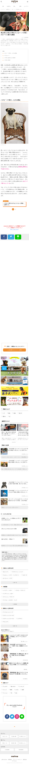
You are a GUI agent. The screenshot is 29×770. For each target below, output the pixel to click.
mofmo (14, 1)
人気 (3, 6)
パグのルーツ (6, 56)
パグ (3, 413)
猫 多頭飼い (21, 749)
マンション (5, 693)
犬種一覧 (14, 582)
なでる (16, 689)
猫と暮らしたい (22, 743)
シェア (4, 237)
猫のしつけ (5, 743)
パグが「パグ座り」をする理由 (10, 53)
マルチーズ (24, 575)
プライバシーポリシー (17, 759)
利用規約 (10, 759)
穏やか (4, 416)
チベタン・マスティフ (19, 590)
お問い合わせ (4, 759)
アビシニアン (5, 621)
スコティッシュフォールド (8, 615)
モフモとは (14, 760)
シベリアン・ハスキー (7, 590)
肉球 (22, 689)
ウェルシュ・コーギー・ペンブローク (10, 575)
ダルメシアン (5, 572)
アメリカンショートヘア (7, 612)
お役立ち (9, 6)
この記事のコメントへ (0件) (14, 350)
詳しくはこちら (14, 229)
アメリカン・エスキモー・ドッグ (9, 600)
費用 (10, 689)
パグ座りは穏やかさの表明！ (9, 58)
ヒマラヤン (19, 618)
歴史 (8, 413)
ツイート (11, 237)
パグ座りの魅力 (6, 60)
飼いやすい (13, 686)
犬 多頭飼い (7, 749)
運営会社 (25, 759)
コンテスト (26, 6)
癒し (14, 6)
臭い (15, 693)
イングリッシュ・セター (7, 593)
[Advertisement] (14, 291)
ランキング (21, 686)
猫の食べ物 (13, 743)
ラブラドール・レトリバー (17, 572)
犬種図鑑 (14, 604)
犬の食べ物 (13, 736)
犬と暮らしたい (22, 736)
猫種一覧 (14, 625)
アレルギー (5, 686)
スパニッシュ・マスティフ (8, 597)
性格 (14, 413)
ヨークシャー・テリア (7, 578)
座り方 (20, 413)
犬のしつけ (5, 736)
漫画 (20, 6)
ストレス (4, 689)
